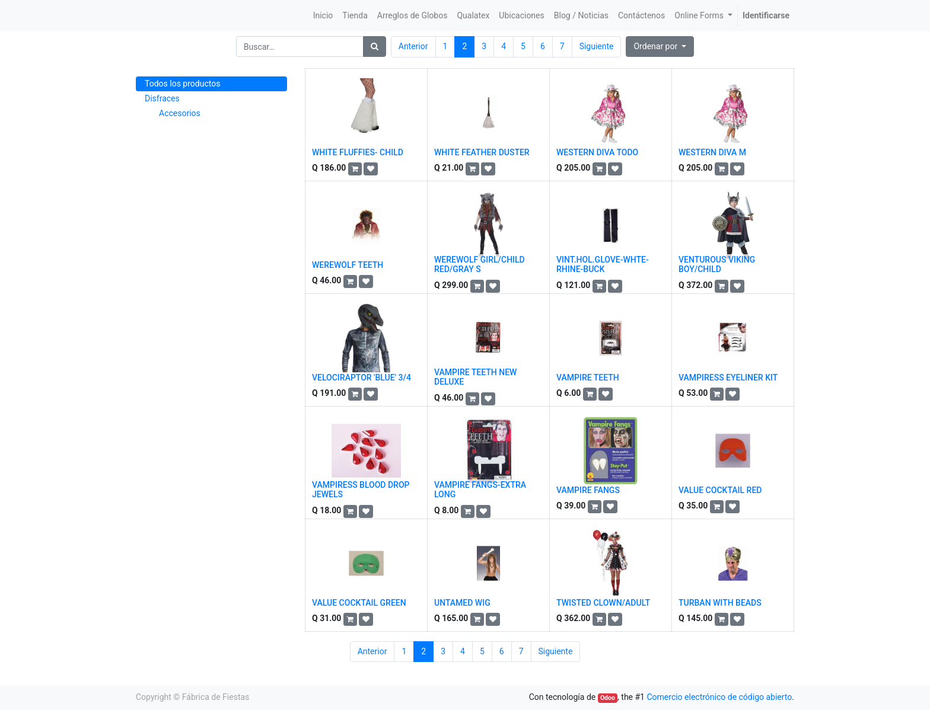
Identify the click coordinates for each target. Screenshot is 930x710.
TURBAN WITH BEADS (720, 602)
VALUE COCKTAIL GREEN (359, 602)
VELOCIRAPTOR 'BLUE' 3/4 (361, 377)
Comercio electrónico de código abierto (719, 697)
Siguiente (596, 46)
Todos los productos (182, 83)
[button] (660, 46)
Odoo (607, 698)
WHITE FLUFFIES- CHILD (357, 152)
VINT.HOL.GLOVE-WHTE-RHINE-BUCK (602, 264)
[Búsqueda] (374, 46)
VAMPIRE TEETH (587, 377)
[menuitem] (323, 16)
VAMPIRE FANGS (588, 490)
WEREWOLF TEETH (347, 265)
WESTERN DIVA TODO (597, 152)
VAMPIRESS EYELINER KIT (728, 377)
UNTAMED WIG (462, 602)
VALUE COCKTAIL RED (720, 490)
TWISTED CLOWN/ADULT (603, 602)
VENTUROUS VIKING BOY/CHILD (717, 264)
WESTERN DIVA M (712, 152)
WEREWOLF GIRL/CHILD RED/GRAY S (479, 264)
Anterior (413, 46)
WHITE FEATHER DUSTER (482, 152)
